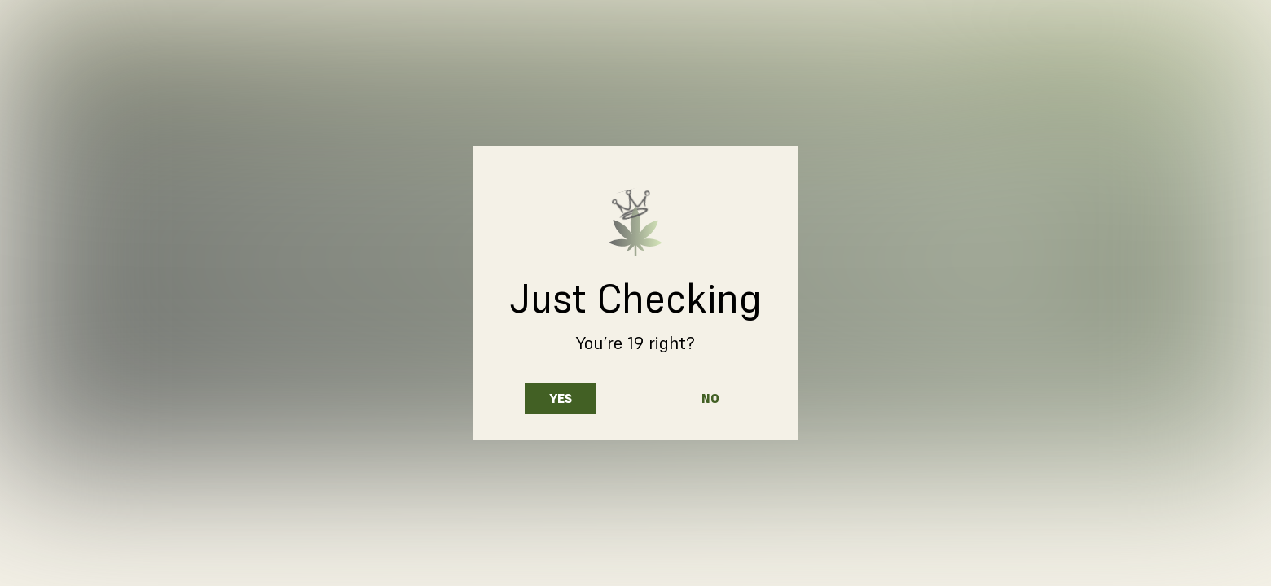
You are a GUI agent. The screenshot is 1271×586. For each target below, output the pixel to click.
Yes (560, 398)
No (710, 398)
